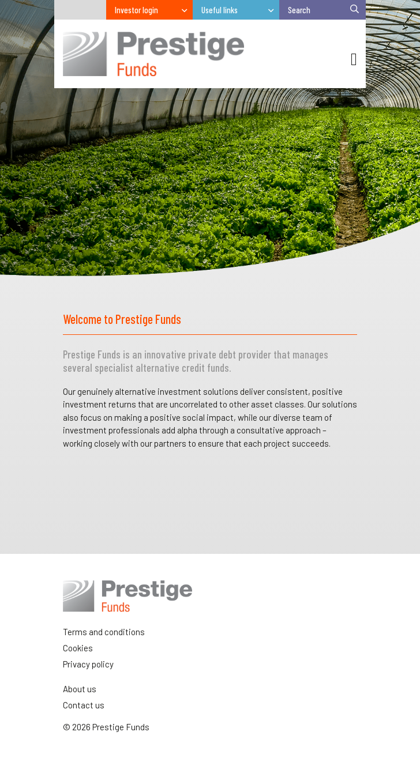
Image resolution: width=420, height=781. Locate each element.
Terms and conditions (104, 632)
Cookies (78, 648)
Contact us (83, 705)
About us (79, 689)
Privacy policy (88, 664)
